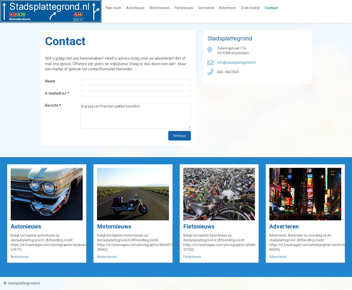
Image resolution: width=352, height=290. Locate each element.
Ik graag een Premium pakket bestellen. (135, 116)
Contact (271, 8)
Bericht (53, 105)
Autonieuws (135, 8)
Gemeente (206, 8)
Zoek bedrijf (250, 8)
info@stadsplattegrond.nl (236, 62)
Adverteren (227, 8)
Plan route (113, 8)
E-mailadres (57, 93)
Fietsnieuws (184, 8)
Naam (50, 81)
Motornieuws (159, 8)
